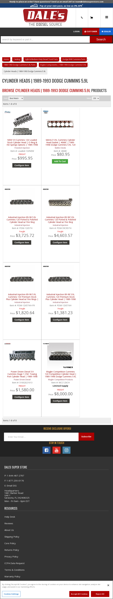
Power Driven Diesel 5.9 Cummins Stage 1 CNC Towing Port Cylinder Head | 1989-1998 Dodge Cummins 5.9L (70, 223)
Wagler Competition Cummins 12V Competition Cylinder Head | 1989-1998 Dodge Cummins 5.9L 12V (98, 223)
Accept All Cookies (79, 594)
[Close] (108, 585)
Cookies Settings (11, 594)
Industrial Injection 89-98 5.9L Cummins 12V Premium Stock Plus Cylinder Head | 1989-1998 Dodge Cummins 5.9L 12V (44, 223)
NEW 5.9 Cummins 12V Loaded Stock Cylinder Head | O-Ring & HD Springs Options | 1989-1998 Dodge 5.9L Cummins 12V (16, 144)
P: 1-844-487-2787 (14, 327)
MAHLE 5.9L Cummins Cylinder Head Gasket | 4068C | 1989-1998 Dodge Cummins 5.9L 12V (43, 144)
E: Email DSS (10, 337)
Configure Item (17, 169)
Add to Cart (44, 163)
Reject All (100, 594)
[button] (56, 39)
